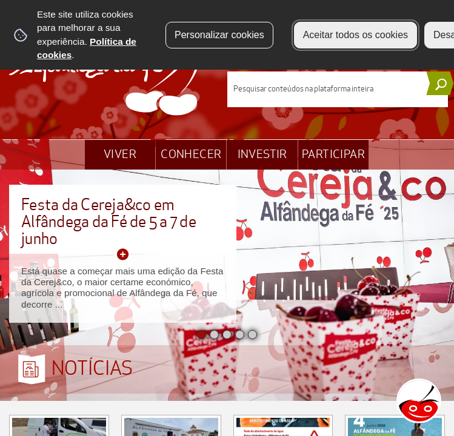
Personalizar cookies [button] (219, 35)
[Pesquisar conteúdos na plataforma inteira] (440, 83)
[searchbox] (338, 89)
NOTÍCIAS (92, 368)
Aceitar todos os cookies (355, 35)
